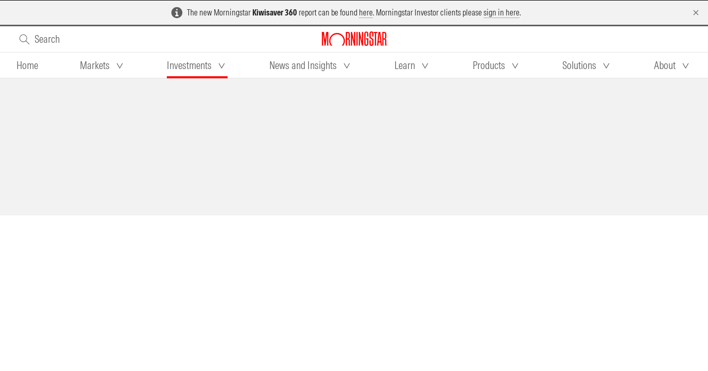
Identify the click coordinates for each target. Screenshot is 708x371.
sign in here (501, 12)
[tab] (27, 65)
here (366, 12)
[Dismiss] (696, 12)
